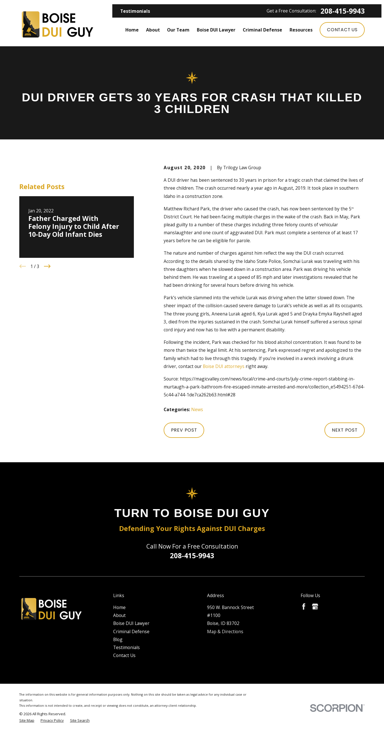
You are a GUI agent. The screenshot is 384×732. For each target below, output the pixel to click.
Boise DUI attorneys (223, 366)
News (197, 409)
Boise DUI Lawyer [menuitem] (216, 30)
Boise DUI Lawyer (131, 623)
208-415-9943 (342, 11)
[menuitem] (26, 720)
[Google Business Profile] (315, 606)
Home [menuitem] (132, 30)
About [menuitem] (153, 30)
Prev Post (184, 430)
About (119, 615)
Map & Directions (225, 631)
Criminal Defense (131, 631)
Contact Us (342, 30)
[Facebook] (304, 606)
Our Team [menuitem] (178, 30)
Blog (118, 639)
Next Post (345, 430)
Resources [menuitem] (301, 30)
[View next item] (47, 266)
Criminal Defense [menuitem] (262, 30)
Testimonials (135, 11)
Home (119, 607)
